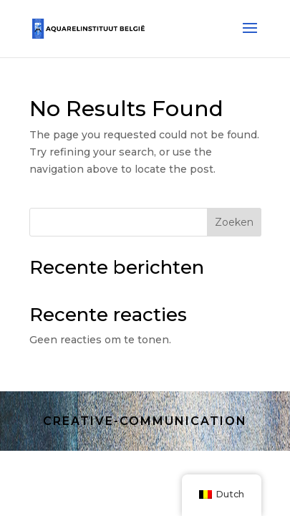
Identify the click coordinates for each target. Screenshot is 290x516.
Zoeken (234, 222)
